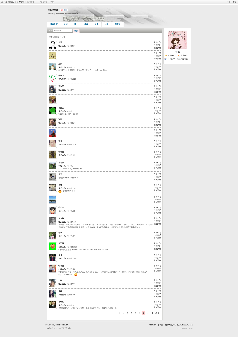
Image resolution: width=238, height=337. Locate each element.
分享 (65, 10)
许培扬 (61, 266)
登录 (234, 2)
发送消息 (157, 48)
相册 (96, 24)
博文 (76, 24)
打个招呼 (157, 45)
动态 (66, 24)
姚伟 (60, 141)
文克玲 (61, 218)
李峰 (60, 185)
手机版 (160, 325)
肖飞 (60, 174)
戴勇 (60, 42)
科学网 (168, 325)
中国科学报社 (66, 328)
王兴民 (61, 86)
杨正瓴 (61, 243)
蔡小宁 (61, 207)
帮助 (52, 2)
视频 (86, 24)
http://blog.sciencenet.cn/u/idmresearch (63, 14)
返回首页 (30, 2)
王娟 (60, 64)
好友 (106, 24)
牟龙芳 (61, 108)
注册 (228, 2)
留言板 (117, 24)
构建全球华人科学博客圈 (14, 2)
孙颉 (60, 233)
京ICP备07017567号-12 (182, 325)
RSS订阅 (43, 2)
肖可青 (61, 163)
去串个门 (157, 42)
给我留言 (184, 55)
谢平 (60, 119)
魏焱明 (61, 75)
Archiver (152, 325)
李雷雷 (61, 152)
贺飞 (60, 255)
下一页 (154, 313)
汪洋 (177, 52)
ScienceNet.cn (62, 325)
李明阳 (61, 302)
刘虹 (60, 280)
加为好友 (171, 55)
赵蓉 (60, 291)
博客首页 (54, 24)
